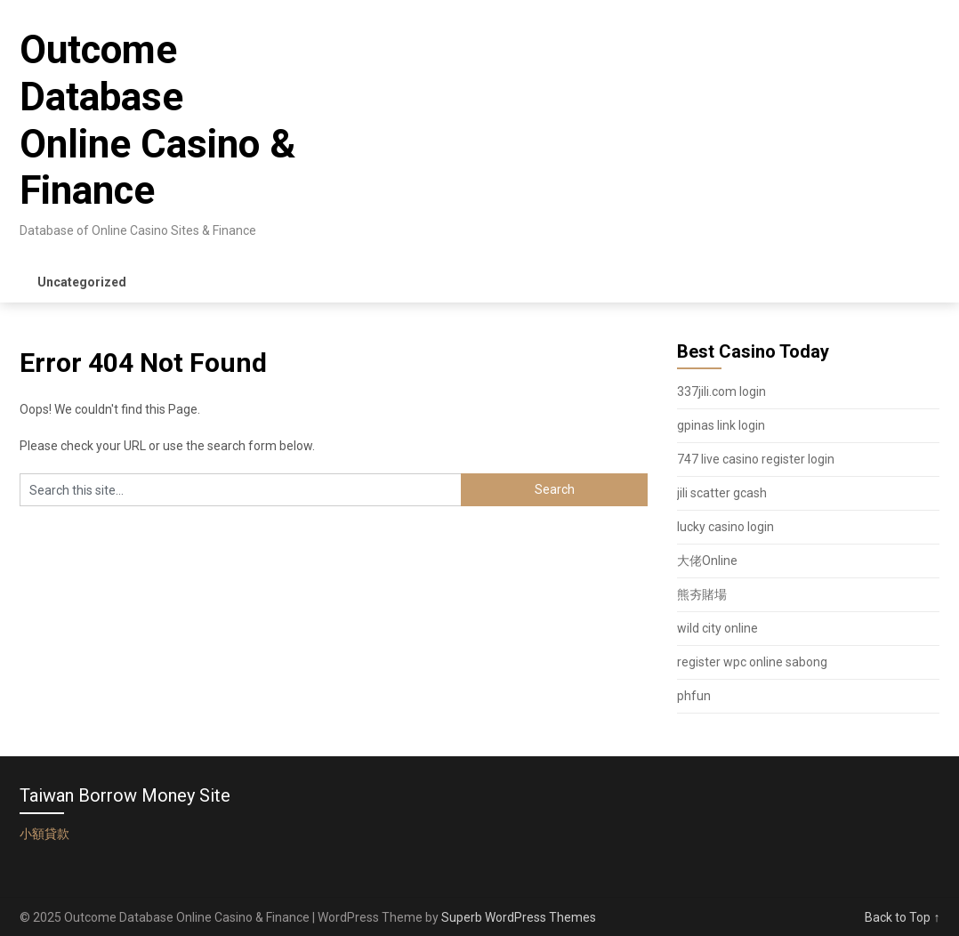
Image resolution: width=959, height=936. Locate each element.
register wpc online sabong (752, 662)
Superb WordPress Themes (518, 917)
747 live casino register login (755, 459)
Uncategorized (81, 282)
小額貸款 (44, 834)
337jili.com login (721, 391)
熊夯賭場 (702, 594)
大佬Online (707, 560)
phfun (694, 696)
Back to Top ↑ (902, 917)
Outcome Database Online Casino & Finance (157, 120)
